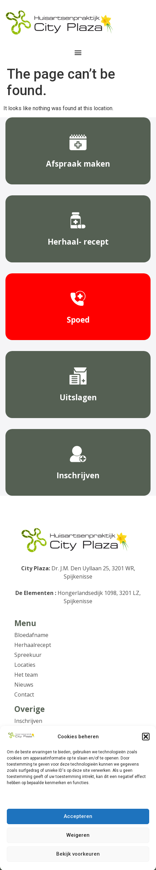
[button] (145, 740)
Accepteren (78, 821)
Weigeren (78, 839)
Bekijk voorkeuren (78, 858)
